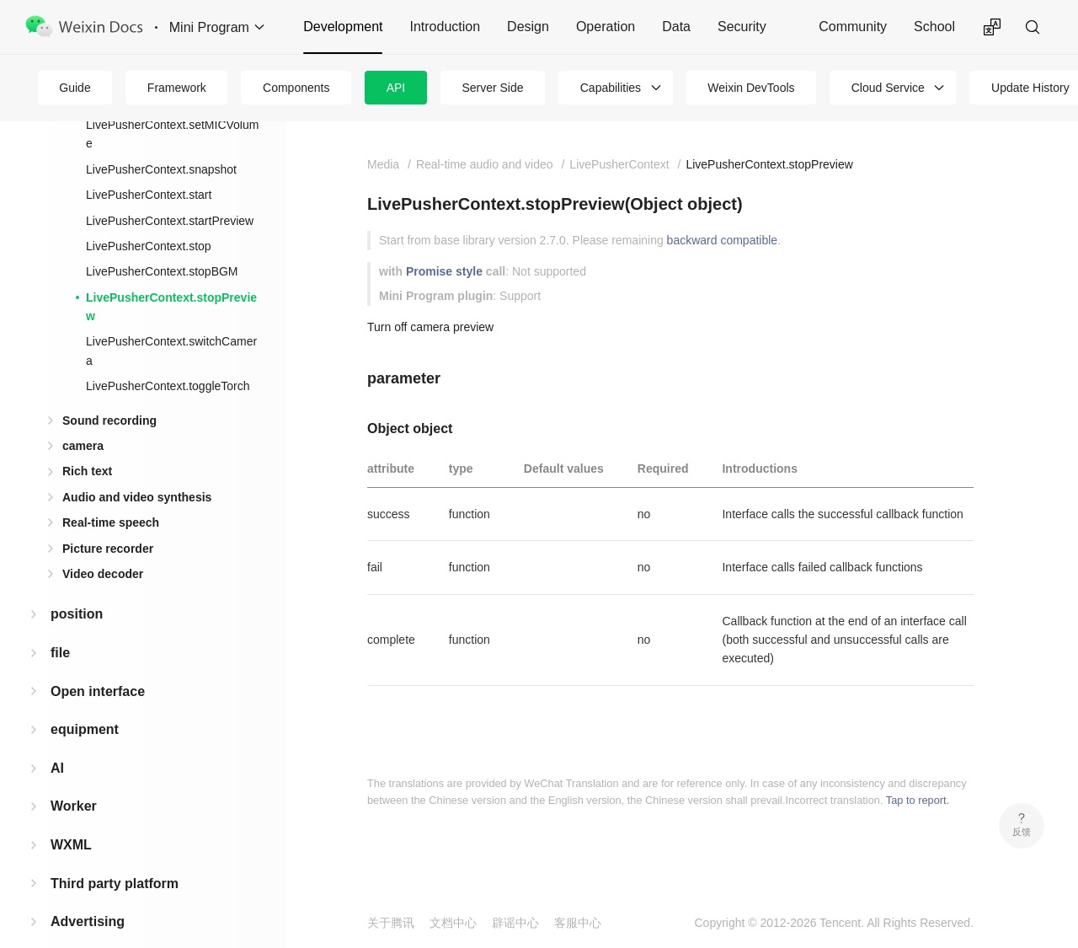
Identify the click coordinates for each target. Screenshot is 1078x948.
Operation (605, 26)
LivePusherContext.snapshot (161, 142)
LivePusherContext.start (148, 167)
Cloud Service (888, 87)
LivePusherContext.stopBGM (162, 244)
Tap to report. (917, 800)
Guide (74, 87)
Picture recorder (107, 521)
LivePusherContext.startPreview (169, 194)
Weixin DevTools (750, 87)
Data (676, 26)
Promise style (444, 271)
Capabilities (610, 87)
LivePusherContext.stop (148, 219)
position (77, 587)
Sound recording (109, 393)
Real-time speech (110, 495)
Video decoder (102, 547)
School (934, 26)
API (396, 87)
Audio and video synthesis (136, 470)
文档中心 (453, 922)
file (60, 626)
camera (83, 419)
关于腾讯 (390, 922)
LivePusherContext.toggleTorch (168, 359)
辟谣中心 (515, 922)
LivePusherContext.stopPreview (171, 280)
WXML (71, 818)
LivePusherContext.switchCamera (171, 324)
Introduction (444, 26)
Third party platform (115, 856)
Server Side (492, 87)
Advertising (88, 894)
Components (296, 87)
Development (342, 26)
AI (57, 741)
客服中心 (577, 922)
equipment (85, 702)
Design (528, 26)
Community (853, 26)
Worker (74, 779)
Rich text (87, 444)
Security (742, 26)
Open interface (98, 664)
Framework (176, 87)
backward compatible (722, 240)
